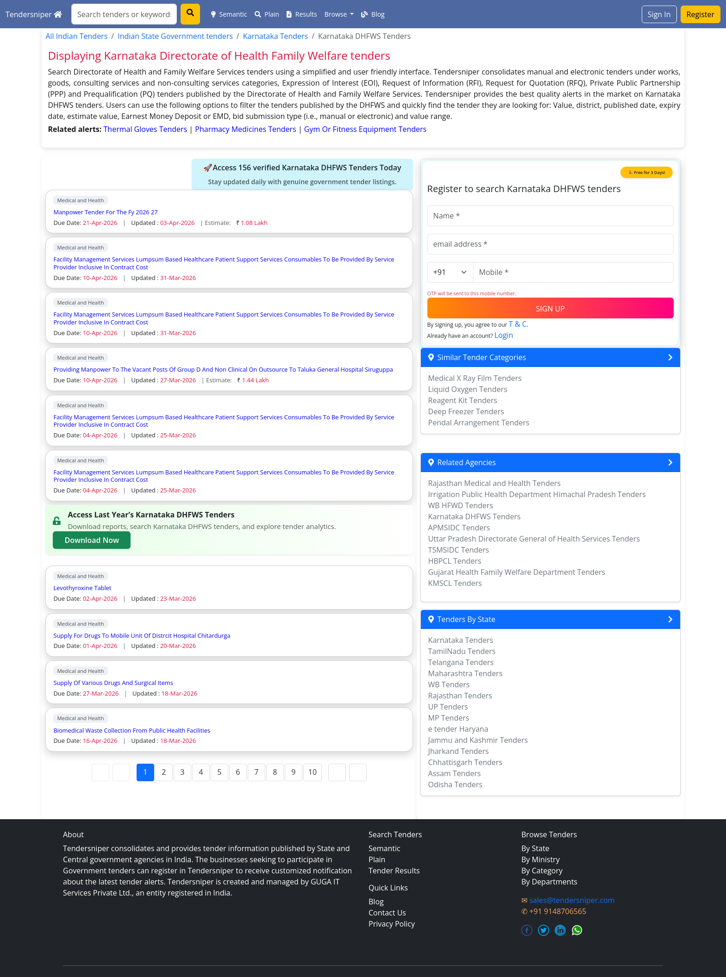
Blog (372, 14)
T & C (518, 324)
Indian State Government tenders (175, 36)
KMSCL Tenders (455, 583)
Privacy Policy (392, 924)
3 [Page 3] (182, 772)
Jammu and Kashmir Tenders (478, 740)
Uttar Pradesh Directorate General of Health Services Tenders (534, 539)
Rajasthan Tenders (460, 696)
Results (302, 14)
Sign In (659, 14)
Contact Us (387, 913)
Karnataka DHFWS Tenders (474, 516)
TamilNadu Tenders (462, 651)
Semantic (229, 14)
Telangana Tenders (461, 662)
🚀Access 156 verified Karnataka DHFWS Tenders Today (302, 174)
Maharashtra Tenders (465, 673)
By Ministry (540, 859)
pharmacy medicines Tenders (246, 129)
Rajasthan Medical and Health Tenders (494, 483)
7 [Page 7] (256, 772)
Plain (267, 14)
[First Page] (100, 772)
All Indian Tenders (76, 36)
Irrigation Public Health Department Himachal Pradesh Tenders (537, 494)
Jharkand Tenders (458, 751)
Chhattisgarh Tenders (465, 762)
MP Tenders (448, 718)
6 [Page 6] (238, 772)
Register (700, 14)
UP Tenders (448, 707)
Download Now (91, 540)
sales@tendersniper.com (571, 900)
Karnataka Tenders (275, 36)
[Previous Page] (121, 772)
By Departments (549, 882)
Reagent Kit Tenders (462, 400)
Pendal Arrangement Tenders (479, 422)
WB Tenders (449, 684)
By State (535, 848)
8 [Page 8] (275, 772)
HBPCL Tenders (455, 561)
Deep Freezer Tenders (466, 411)
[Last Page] (358, 772)
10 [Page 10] (312, 772)
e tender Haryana (458, 729)
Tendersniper (34, 14)
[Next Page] (337, 772)
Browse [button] (337, 14)
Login (503, 335)
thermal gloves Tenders (146, 129)
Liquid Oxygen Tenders (467, 389)
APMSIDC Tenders (459, 528)
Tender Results (394, 870)
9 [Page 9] (293, 772)
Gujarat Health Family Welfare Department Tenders (517, 572)
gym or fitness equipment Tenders (365, 129)
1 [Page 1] (145, 772)
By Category (542, 870)
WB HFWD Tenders (460, 505)
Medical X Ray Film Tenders (475, 378)
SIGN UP (550, 309)
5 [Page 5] (219, 772)
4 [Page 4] (201, 772)
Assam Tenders (454, 773)
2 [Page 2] (164, 772)
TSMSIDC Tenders (458, 550)
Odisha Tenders (455, 784)
